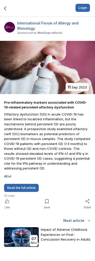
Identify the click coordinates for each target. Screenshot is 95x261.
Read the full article (21, 188)
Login (83, 8)
